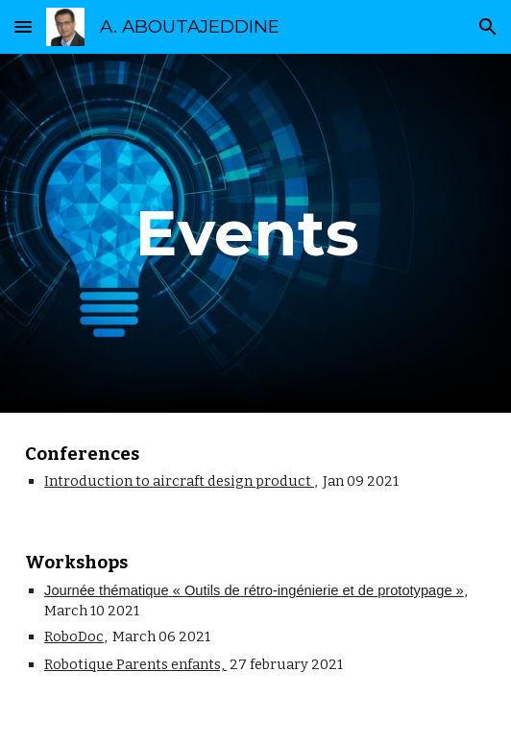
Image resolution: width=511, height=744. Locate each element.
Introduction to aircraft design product (179, 481)
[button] (23, 26)
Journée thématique (106, 590)
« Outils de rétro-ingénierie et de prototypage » (318, 590)
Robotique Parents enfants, (135, 664)
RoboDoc (74, 636)
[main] (255, 233)
